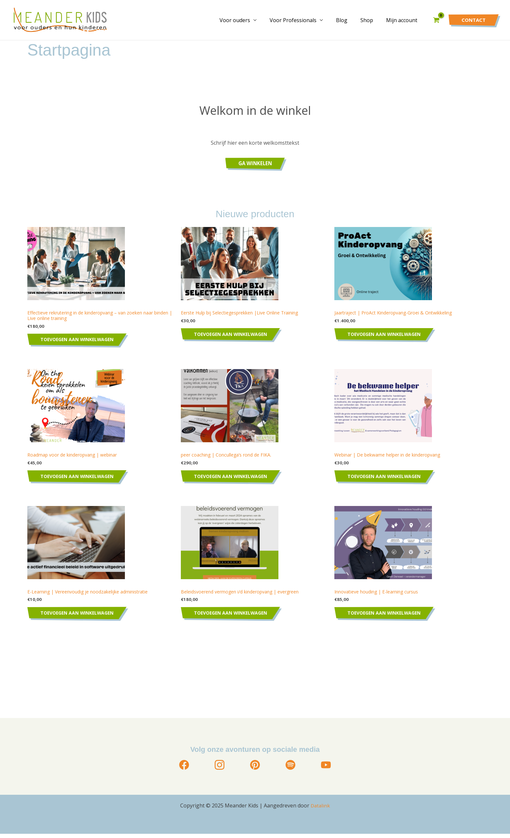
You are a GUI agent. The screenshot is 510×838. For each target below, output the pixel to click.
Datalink (320, 809)
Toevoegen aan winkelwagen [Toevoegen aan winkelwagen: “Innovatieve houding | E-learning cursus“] (386, 617)
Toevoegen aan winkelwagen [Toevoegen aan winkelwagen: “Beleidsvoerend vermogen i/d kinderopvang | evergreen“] (233, 617)
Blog (348, 20)
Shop (370, 20)
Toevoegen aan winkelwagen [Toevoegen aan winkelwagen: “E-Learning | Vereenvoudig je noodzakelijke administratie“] (79, 617)
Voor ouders (246, 20)
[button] (474, 20)
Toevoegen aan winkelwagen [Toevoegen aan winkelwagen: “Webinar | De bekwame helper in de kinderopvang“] (386, 478)
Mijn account (403, 20)
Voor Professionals (302, 20)
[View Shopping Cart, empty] (436, 20)
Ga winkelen (255, 163)
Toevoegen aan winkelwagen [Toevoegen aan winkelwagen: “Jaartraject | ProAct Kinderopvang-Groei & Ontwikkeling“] (386, 335)
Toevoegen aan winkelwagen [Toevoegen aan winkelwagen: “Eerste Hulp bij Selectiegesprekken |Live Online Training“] (233, 335)
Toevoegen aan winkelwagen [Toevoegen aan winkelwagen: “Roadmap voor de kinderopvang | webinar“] (79, 478)
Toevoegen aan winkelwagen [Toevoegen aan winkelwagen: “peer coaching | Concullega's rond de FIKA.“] (233, 478)
